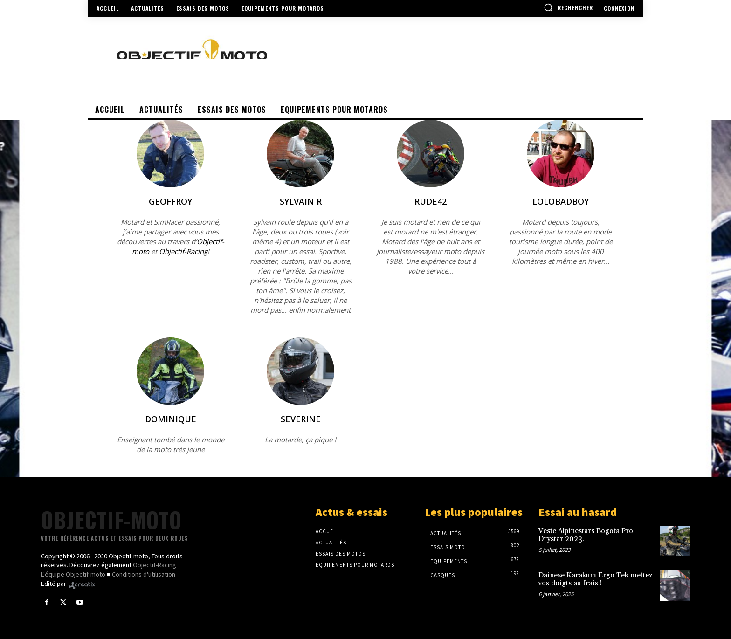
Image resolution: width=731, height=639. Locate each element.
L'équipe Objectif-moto (73, 574)
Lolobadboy (560, 201)
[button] (568, 7)
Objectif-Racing (183, 251)
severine (301, 419)
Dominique (170, 419)
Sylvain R (301, 201)
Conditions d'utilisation (143, 574)
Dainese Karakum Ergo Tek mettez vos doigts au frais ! (595, 579)
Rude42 (430, 201)
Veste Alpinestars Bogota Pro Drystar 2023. (585, 535)
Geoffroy (170, 201)
